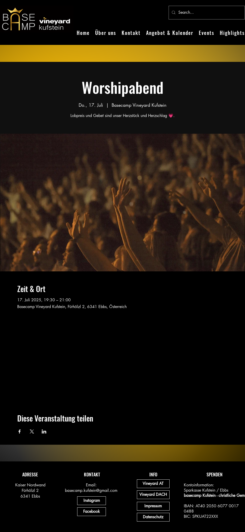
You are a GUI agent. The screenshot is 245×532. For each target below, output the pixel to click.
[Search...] (206, 12)
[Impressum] (153, 506)
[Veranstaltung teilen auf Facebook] (19, 431)
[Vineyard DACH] (153, 494)
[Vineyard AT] (153, 483)
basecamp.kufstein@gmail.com (91, 490)
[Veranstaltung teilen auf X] (31, 431)
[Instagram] (91, 500)
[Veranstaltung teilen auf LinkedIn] (44, 431)
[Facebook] (91, 511)
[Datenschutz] (153, 517)
